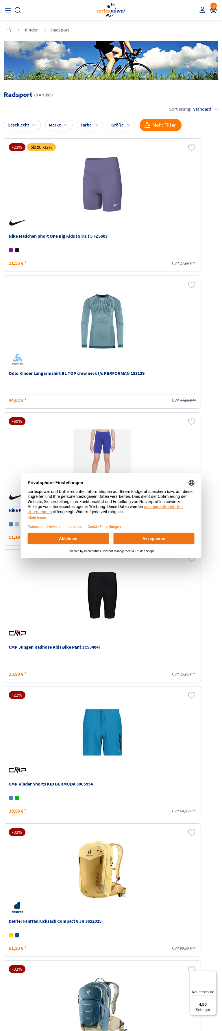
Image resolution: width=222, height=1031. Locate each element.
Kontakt (13, 892)
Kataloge (67, 903)
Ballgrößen (69, 914)
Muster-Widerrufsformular (190, 908)
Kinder (31, 29)
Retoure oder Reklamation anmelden (191, 884)
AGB (117, 892)
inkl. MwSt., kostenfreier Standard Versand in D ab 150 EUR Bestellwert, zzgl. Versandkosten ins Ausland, (70, 812)
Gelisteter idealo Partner (157, 1014)
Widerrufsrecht (180, 897)
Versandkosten (73, 881)
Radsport (60, 29)
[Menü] (212, 974)
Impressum (124, 881)
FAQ (9, 881)
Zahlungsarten (72, 892)
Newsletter (15, 903)
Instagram (14, 936)
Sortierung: (191, 108)
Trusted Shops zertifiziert (82, 1014)
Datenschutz (125, 903)
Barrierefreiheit (127, 914)
